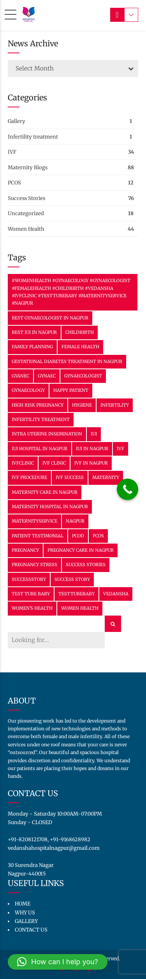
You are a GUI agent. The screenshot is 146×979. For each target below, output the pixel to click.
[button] (57, 962)
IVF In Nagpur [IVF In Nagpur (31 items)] (91, 463)
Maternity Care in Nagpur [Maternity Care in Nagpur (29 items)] (44, 492)
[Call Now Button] (127, 489)
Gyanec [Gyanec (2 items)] (20, 376)
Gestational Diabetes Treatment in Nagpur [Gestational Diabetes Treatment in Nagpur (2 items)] (67, 361)
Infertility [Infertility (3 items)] (114, 405)
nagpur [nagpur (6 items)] (75, 521)
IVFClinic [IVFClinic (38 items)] (23, 463)
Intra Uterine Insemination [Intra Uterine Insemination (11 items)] (47, 434)
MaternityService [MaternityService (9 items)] (34, 521)
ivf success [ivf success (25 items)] (70, 477)
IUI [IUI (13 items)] (94, 434)
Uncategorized (26, 213)
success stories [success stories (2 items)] (86, 564)
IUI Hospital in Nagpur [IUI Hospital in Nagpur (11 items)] (39, 448)
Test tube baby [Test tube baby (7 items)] (31, 594)
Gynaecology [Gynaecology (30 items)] (28, 390)
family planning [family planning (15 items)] (32, 346)
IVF (12, 152)
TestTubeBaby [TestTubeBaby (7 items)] (76, 594)
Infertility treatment (33, 136)
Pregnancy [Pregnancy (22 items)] (25, 550)
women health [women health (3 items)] (80, 608)
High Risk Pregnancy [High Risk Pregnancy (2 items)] (37, 405)
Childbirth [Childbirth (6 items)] (79, 332)
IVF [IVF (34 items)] (120, 448)
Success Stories (26, 198)
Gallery (16, 121)
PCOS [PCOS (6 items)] (98, 536)
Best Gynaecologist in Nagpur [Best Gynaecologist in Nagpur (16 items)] (50, 318)
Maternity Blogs (27, 167)
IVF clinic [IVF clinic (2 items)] (54, 463)
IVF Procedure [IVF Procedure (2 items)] (29, 477)
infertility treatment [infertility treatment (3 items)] (41, 419)
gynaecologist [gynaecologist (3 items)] (83, 376)
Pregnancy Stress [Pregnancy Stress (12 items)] (34, 564)
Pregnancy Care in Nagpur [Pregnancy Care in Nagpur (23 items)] (80, 550)
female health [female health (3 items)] (80, 346)
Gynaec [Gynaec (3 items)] (47, 376)
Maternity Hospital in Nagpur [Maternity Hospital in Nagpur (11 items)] (50, 506)
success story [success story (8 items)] (72, 579)
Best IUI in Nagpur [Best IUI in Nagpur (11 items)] (34, 332)
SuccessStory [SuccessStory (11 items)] (29, 579)
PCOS (14, 182)
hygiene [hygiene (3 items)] (82, 405)
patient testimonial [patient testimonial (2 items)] (37, 536)
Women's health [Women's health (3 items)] (32, 608)
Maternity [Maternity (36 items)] (105, 477)
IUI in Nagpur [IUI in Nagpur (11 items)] (92, 448)
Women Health (26, 229)
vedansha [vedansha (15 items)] (115, 594)
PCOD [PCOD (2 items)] (78, 536)
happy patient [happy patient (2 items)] (70, 390)
